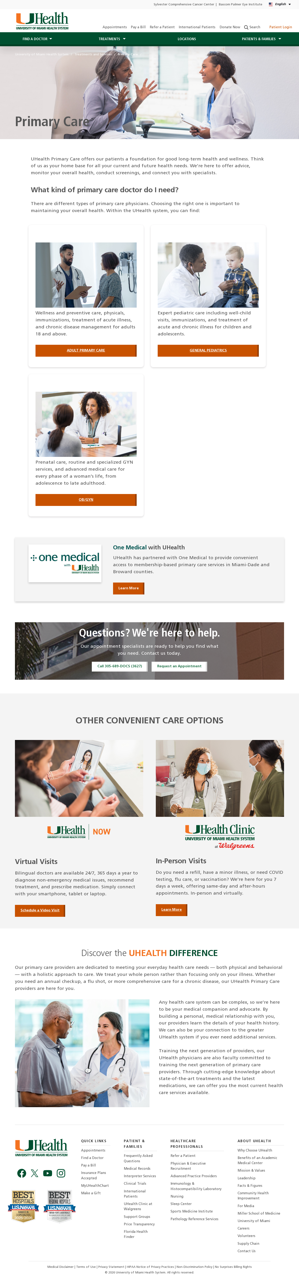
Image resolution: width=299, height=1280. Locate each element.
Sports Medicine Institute (192, 1211)
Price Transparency (139, 1224)
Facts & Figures (250, 1186)
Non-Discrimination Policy (194, 1267)
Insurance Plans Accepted (93, 1175)
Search (252, 27)
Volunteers (246, 1236)
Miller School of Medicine (259, 1214)
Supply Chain (248, 1244)
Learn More (128, 588)
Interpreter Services (140, 1176)
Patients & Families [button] (259, 39)
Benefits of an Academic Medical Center (257, 1160)
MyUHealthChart (95, 1186)
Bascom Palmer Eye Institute (240, 4)
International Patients (197, 27)
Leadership (247, 1178)
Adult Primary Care (86, 350)
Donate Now (230, 27)
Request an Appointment (179, 666)
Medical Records (137, 1169)
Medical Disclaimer (61, 1267)
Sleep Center (181, 1204)
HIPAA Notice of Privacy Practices (150, 1267)
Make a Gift (91, 1193)
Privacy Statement (111, 1267)
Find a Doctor (92, 1158)
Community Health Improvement (253, 1196)
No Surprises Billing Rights (233, 1267)
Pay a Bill (138, 27)
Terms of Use (86, 1267)
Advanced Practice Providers (194, 1176)
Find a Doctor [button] (35, 39)
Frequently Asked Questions (138, 1158)
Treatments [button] (110, 39)
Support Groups (137, 1217)
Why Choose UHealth (255, 1150)
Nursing (177, 1196)
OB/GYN (86, 500)
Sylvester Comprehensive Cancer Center (184, 4)
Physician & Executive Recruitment (188, 1166)
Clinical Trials (135, 1184)
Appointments (115, 27)
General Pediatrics (208, 350)
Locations (187, 39)
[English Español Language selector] (280, 4)
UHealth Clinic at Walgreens (138, 1206)
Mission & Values (251, 1171)
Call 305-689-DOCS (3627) (119, 666)
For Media (246, 1206)
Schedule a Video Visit (40, 910)
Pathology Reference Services (194, 1219)
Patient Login (278, 27)
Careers (243, 1228)
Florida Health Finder (136, 1234)
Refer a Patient (162, 27)
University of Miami (254, 1221)
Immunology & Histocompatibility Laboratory (196, 1186)
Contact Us (247, 1251)
